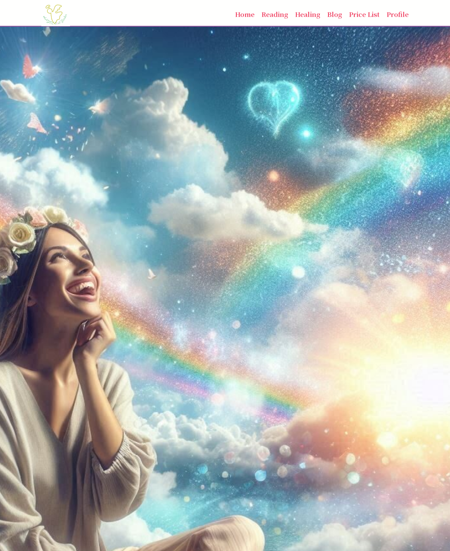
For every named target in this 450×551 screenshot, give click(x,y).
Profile (398, 14)
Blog (334, 14)
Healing (307, 14)
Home (245, 14)
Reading (274, 14)
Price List (364, 14)
